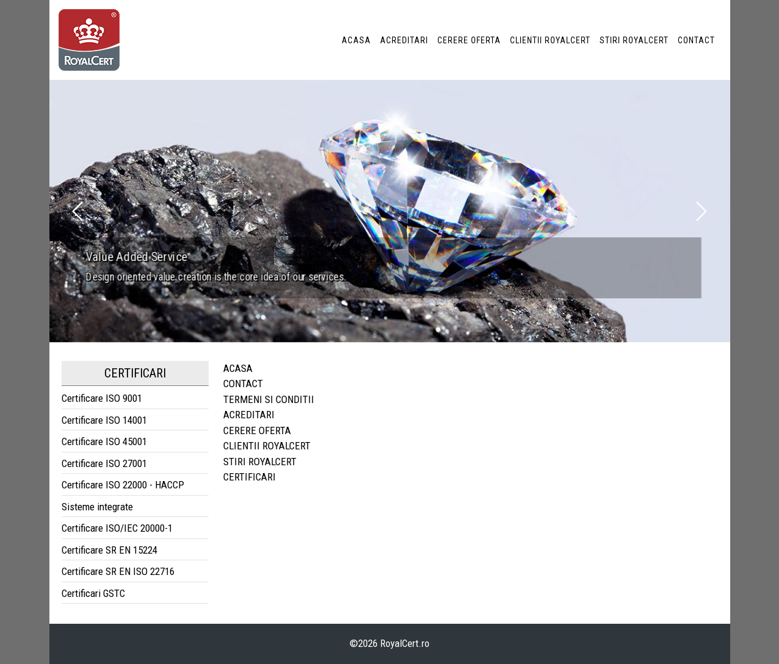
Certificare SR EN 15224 (109, 550)
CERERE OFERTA (469, 40)
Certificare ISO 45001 (104, 441)
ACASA (356, 40)
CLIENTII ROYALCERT (550, 40)
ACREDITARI (404, 40)
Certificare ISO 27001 (104, 463)
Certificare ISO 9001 (102, 398)
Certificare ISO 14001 (104, 420)
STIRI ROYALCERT (634, 40)
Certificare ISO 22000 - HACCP (123, 485)
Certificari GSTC (93, 593)
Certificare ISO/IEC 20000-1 (117, 528)
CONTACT (696, 40)
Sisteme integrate (97, 507)
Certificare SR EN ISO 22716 (118, 571)
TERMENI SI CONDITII (268, 399)
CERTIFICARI (249, 477)
